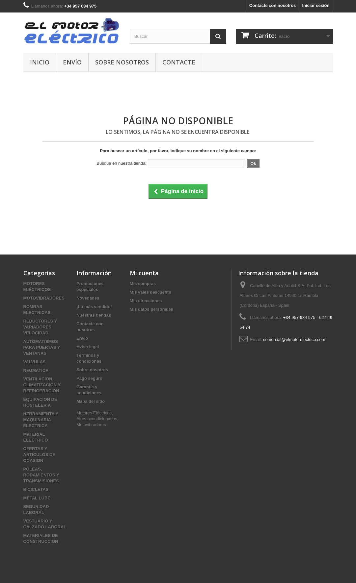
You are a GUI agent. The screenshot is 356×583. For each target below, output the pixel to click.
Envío (72, 62)
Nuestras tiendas (93, 315)
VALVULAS (34, 361)
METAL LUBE (37, 498)
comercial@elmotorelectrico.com (294, 339)
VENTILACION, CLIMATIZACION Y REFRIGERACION (42, 385)
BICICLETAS (36, 489)
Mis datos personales (151, 309)
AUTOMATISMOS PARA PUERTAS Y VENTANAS (41, 347)
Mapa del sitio (90, 401)
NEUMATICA (36, 370)
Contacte (178, 62)
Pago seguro (89, 378)
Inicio (39, 62)
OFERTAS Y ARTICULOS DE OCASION (39, 454)
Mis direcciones (146, 300)
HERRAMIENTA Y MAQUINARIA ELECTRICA (40, 419)
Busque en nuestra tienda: (121, 163)
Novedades (87, 298)
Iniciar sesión (315, 5)
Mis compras (143, 283)
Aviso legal (87, 346)
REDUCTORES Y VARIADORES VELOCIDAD (40, 327)
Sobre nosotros (122, 62)
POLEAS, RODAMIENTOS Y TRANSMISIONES (41, 475)
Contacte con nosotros (272, 5)
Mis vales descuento (150, 292)
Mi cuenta (144, 273)
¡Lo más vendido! (94, 306)
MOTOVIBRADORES (44, 298)
